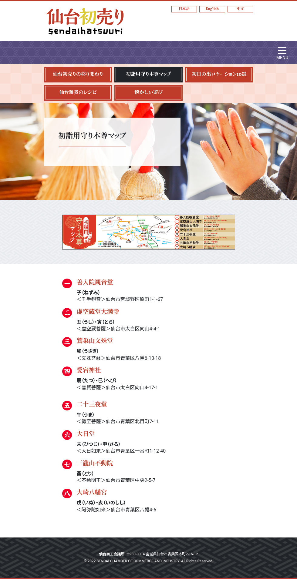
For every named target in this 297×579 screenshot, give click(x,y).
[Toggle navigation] (282, 53)
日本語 (184, 9)
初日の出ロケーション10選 (219, 74)
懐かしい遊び (148, 92)
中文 (240, 9)
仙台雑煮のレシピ (77, 92)
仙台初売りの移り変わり (78, 74)
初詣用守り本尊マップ (148, 74)
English (212, 9)
